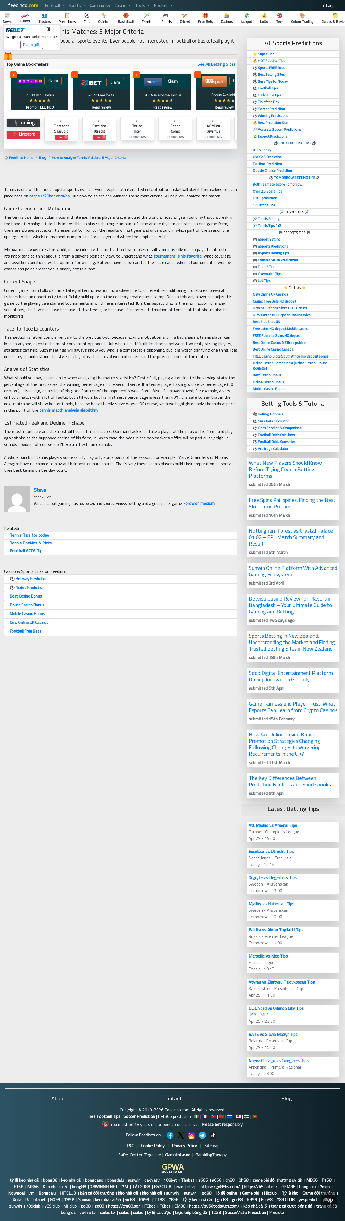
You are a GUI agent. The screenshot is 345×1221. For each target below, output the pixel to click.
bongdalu (115, 1180)
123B (216, 1212)
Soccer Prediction (139, 1116)
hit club (70, 1206)
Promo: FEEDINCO (40, 107)
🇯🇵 (238, 1116)
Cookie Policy (153, 1146)
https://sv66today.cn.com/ (214, 1206)
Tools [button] (140, 5)
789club (33, 1206)
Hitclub (271, 1193)
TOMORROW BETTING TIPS (294, 177)
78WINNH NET (104, 1186)
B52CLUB (163, 1186)
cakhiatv (152, 1180)
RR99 (144, 1199)
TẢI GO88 (141, 1186)
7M (125, 1186)
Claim (53, 81)
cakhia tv (88, 1212)
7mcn (325, 1186)
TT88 (159, 1199)
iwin (179, 1186)
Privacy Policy (184, 1146)
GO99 (55, 1199)
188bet (170, 1180)
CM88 (179, 1206)
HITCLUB (68, 1193)
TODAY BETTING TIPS (295, 143)
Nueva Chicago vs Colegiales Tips (279, 1060)
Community (99, 5)
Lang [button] (330, 5)
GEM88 (288, 1186)
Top (329, 1200)
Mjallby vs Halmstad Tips (271, 904)
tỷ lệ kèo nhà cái (24, 1180)
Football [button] (53, 5)
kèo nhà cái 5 (255, 1206)
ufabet (39, 1199)
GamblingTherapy (211, 1155)
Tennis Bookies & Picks (31, 543)
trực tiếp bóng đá (191, 1212)
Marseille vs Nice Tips (268, 956)
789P (69, 1199)
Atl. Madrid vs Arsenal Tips (273, 825)
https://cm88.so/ (124, 1206)
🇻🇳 (255, 1116)
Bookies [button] (162, 5)
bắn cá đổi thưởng (97, 1193)
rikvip (191, 1186)
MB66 (312, 1180)
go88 (207, 1193)
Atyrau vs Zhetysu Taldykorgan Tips (282, 982)
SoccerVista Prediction (245, 1212)
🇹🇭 (246, 1116)
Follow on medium (199, 503)
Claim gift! (31, 45)
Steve (40, 489)
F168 (327, 1180)
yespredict (308, 1199)
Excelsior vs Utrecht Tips (271, 851)
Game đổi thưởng (318, 1193)
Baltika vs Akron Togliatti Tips (276, 930)
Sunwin (84, 1199)
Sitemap (211, 1146)
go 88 (222, 1199)
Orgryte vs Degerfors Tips (273, 877)
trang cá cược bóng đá (291, 1206)
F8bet (149, 1206)
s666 (203, 1180)
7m (31, 1193)
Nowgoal (16, 1193)
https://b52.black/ (260, 1186)
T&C (130, 1146)
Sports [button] (75, 5)
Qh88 (243, 1180)
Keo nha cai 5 (55, 1186)
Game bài (251, 1193)
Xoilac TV (21, 1199)
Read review (101, 107)
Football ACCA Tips (27, 551)
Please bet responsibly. (222, 1124)
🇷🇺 (230, 1116)
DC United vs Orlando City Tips (276, 1008)
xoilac (124, 1212)
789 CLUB (286, 1199)
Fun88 (266, 1199)
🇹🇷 (213, 1116)
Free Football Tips (103, 1116)
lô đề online (227, 1193)
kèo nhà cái (71, 1180)
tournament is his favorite (178, 256)
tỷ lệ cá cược (159, 1212)
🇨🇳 (221, 1116)
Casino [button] (121, 5)
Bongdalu (47, 1193)
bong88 (50, 1180)
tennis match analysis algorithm (68, 410)
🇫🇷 (205, 1116)
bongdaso (94, 1180)
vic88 (130, 1199)
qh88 (229, 1180)
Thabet (187, 1180)
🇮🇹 (196, 1116)
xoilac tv (107, 1212)
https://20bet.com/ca (49, 196)
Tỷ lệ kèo (290, 1193)
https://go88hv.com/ (220, 1186)
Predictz (276, 1212)
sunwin (134, 1180)
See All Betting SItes (217, 64)
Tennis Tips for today (29, 535)
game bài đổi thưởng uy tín (277, 1180)
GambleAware (177, 1155)
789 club (52, 1206)
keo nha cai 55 (108, 1199)
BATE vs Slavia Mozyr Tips (273, 1034)
